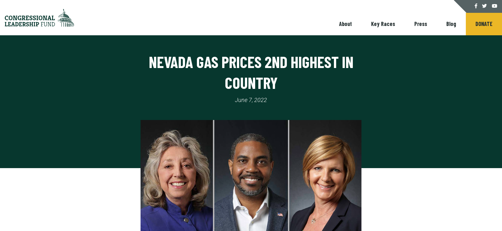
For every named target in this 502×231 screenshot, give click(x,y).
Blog (451, 23)
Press (420, 23)
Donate (483, 23)
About (345, 23)
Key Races (383, 23)
